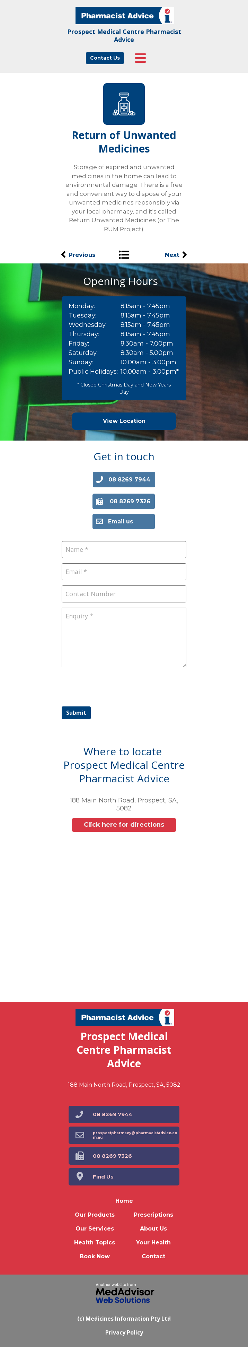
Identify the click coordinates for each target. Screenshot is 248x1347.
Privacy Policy (124, 1332)
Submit (76, 712)
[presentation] (114, 685)
